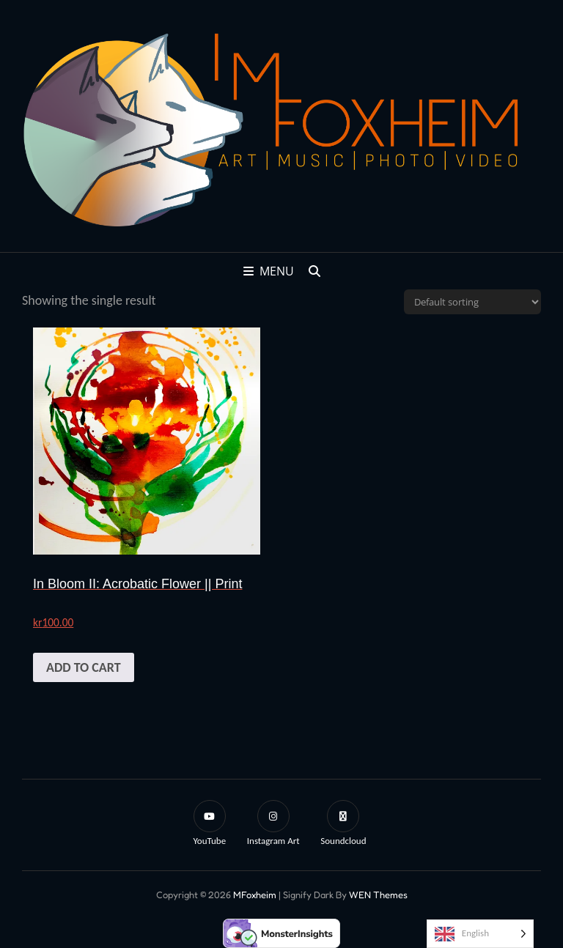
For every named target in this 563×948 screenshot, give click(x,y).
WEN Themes (378, 894)
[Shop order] (472, 301)
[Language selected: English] (480, 933)
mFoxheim (254, 894)
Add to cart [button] (83, 667)
